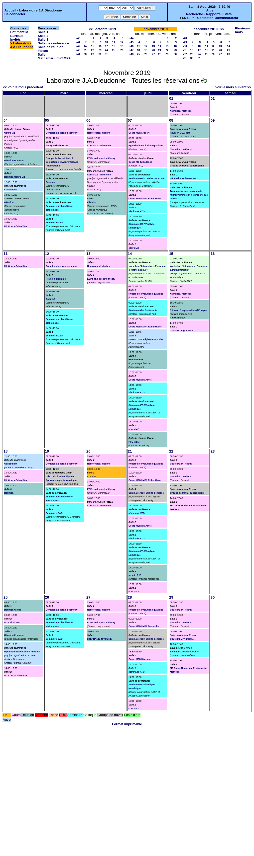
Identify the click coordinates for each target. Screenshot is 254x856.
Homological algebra (98, 133)
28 (85, 54)
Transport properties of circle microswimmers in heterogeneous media (189, 195)
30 (100, 54)
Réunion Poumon (13, 160)
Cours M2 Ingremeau (181, 330)
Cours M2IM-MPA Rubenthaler (145, 198)
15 (92, 46)
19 (121, 46)
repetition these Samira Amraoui (22, 651)
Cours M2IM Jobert (138, 133)
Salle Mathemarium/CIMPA (54, 56)
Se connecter (14, 14)
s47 (131, 50)
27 (153, 54)
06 (88, 120)
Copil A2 (50, 299)
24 (106, 50)
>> (222, 29)
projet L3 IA (134, 575)
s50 (184, 46)
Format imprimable (127, 724)
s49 (184, 42)
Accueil (10, 10)
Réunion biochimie (56, 279)
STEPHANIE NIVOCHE (99, 639)
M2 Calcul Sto (11, 622)
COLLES (92, 476)
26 (121, 50)
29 (92, 54)
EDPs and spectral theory (101, 158)
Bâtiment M (19, 32)
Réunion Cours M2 (14, 177)
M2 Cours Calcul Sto (15, 226)
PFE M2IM (133, 442)
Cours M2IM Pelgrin (181, 464)
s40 (78, 38)
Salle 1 (43, 32)
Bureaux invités (16, 37)
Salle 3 (43, 39)
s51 (184, 50)
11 (113, 42)
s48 (131, 54)
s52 (184, 54)
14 (85, 46)
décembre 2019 (206, 29)
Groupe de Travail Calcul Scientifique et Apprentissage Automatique (62, 162)
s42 (78, 46)
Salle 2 (43, 36)
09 (213, 120)
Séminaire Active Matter (183, 178)
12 (121, 42)
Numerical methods (181, 111)
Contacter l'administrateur (217, 18)
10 (106, 42)
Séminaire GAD (54, 222)
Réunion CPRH (12, 610)
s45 (131, 42)
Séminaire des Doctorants (142, 310)
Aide (209, 10)
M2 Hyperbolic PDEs (57, 145)
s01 (184, 58)
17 (106, 46)
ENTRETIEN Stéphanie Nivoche (145, 339)
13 (153, 46)
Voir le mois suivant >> (233, 87)
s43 (78, 50)
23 (100, 50)
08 (171, 120)
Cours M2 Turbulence (99, 145)
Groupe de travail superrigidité (187, 165)
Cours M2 (9, 133)
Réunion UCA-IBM (180, 133)
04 (5, 120)
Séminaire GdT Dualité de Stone (146, 493)
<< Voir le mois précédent (23, 87)
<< (91, 29)
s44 (78, 54)
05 (47, 120)
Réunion (8, 202)
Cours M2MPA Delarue (182, 639)
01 (171, 98)
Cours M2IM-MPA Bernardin (143, 626)
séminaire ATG (136, 211)
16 (100, 46)
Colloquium (10, 189)
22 (92, 50)
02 (213, 98)
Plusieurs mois (242, 30)
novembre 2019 (155, 29)
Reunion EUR (135, 359)
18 (113, 46)
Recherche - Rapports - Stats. (209, 14)
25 (113, 50)
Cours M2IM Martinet (139, 380)
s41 (78, 42)
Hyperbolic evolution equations (145, 145)
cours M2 (133, 248)
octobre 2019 (105, 29)
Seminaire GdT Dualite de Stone (146, 178)
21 (85, 50)
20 (153, 50)
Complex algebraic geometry (62, 133)
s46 (131, 46)
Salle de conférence (53, 43)
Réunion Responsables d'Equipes (188, 310)
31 (106, 54)
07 (130, 120)
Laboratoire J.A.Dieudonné (21, 45)
